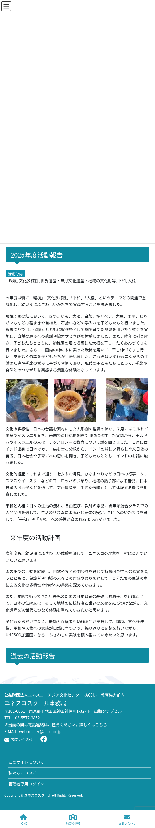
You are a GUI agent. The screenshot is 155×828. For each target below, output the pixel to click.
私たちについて (22, 773)
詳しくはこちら (93, 724)
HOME (23, 819)
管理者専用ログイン (26, 784)
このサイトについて (26, 762)
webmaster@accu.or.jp (40, 731)
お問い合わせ (19, 739)
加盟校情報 (73, 819)
